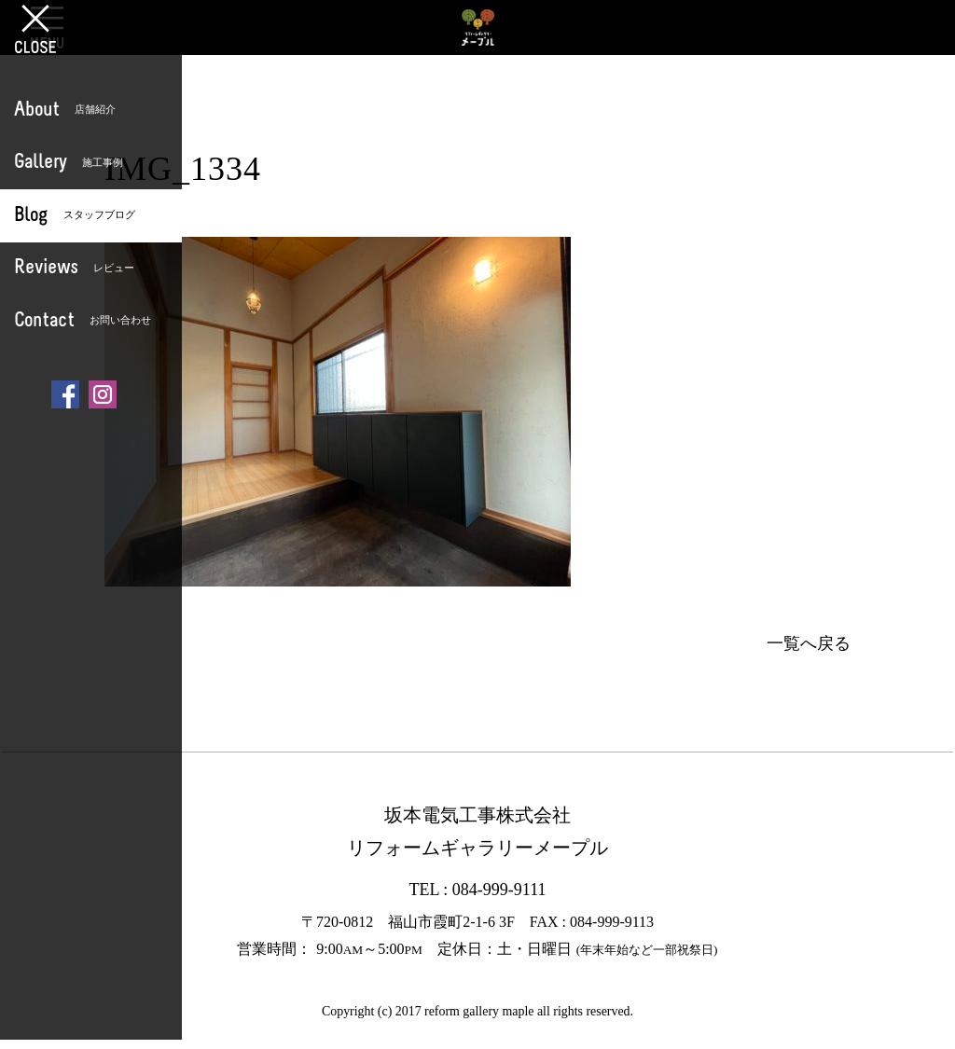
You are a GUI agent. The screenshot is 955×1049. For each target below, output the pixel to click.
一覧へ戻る (809, 643)
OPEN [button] (47, 27)
